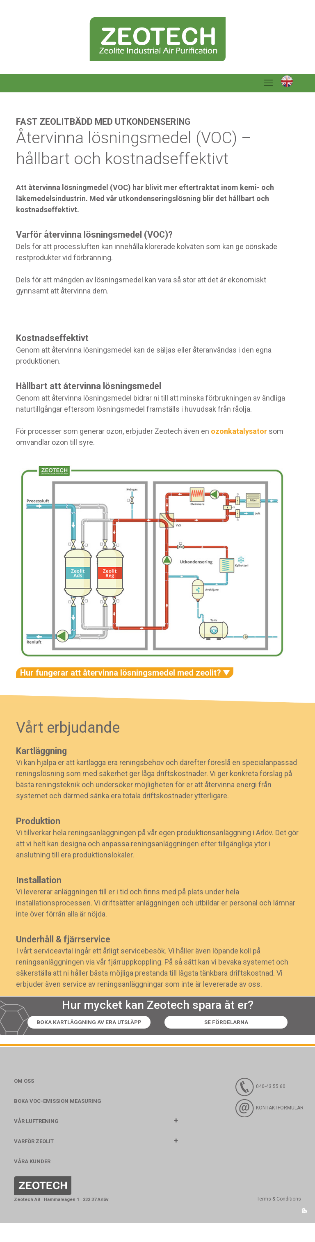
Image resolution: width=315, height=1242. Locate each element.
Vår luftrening (36, 1140)
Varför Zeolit (34, 1160)
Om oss (24, 1100)
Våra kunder (32, 1180)
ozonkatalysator (239, 431)
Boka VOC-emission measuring (57, 1120)
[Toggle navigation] (268, 83)
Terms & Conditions (279, 1218)
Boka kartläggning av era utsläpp (157, 1022)
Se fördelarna (157, 1041)
